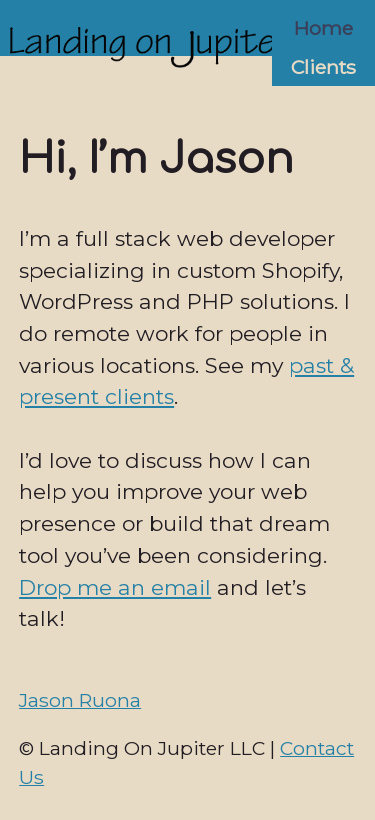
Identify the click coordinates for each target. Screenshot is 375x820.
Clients (323, 67)
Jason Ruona (80, 700)
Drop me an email (115, 587)
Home (323, 28)
